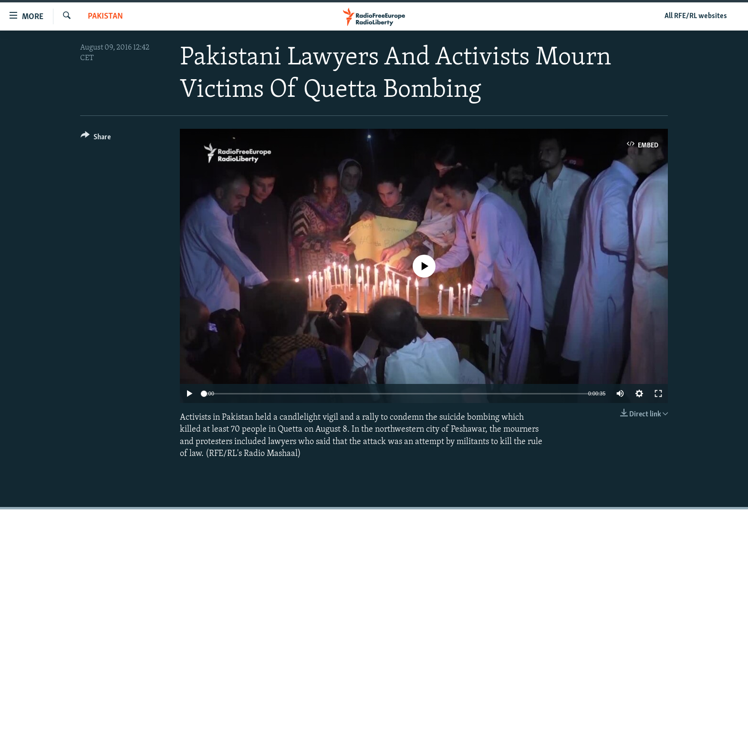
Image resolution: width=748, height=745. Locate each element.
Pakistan (105, 16)
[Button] (96, 138)
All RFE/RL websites (696, 16)
